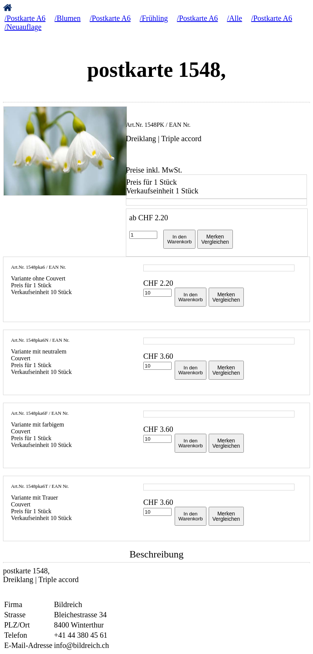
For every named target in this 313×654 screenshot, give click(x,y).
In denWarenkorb (179, 239)
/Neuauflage (23, 27)
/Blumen (67, 18)
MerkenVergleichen (215, 239)
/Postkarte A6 (25, 18)
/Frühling (154, 18)
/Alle (234, 18)
